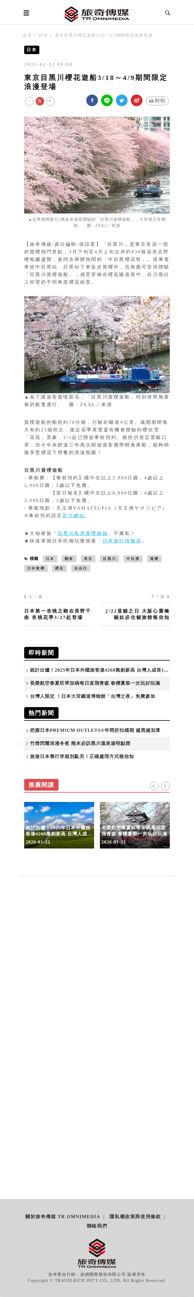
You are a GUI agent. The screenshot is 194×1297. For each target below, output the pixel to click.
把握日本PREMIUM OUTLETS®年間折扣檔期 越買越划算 (95, 730)
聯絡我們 (97, 1225)
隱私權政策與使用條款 (135, 1216)
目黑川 (109, 559)
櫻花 (59, 568)
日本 (43, 35)
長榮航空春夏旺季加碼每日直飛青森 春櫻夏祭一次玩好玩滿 (95, 683)
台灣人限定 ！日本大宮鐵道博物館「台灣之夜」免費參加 (92, 696)
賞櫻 (154, 559)
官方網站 (73, 515)
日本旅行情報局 (122, 540)
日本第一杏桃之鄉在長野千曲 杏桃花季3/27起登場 (57, 614)
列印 (157, 100)
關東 (69, 559)
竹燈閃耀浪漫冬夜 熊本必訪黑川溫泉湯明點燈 (80, 743)
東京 (88, 559)
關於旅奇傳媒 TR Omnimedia (62, 1216)
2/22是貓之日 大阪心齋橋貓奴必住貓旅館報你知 (137, 614)
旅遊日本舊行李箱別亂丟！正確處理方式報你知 (82, 756)
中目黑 (133, 559)
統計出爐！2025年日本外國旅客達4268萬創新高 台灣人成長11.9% (102, 670)
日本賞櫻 (36, 568)
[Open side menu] (25, 13)
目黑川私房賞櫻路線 (83, 533)
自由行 (81, 568)
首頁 (27, 35)
